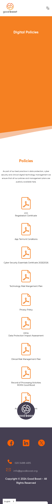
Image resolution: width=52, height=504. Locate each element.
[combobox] (9, 501)
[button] (47, 8)
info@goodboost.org (25, 471)
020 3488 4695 (23, 463)
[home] (10, 8)
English (7, 501)
